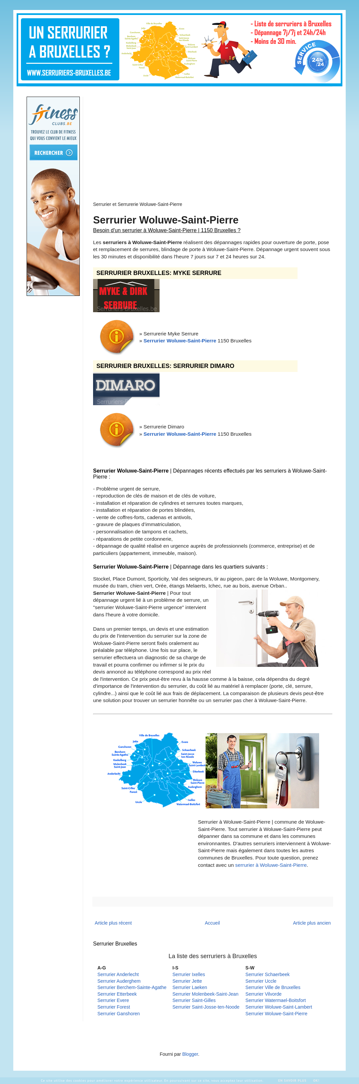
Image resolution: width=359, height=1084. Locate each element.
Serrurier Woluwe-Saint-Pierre (180, 340)
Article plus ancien (312, 923)
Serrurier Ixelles (189, 974)
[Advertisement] (165, 143)
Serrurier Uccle (260, 981)
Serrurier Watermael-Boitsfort (275, 1000)
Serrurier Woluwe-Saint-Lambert (278, 1007)
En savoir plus (292, 1080)
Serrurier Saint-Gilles (194, 1000)
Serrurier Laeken (190, 987)
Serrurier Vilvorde (263, 994)
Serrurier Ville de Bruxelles (272, 987)
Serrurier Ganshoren (118, 1013)
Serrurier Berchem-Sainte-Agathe (132, 987)
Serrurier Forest (113, 1007)
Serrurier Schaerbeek (267, 974)
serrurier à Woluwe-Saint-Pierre (270, 865)
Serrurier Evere (113, 1000)
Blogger (190, 1054)
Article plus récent (113, 923)
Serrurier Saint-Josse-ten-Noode (206, 1007)
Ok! (316, 1080)
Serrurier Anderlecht (118, 974)
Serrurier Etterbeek (117, 994)
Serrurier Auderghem (119, 981)
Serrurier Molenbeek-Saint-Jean (205, 994)
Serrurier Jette (187, 981)
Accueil (212, 923)
